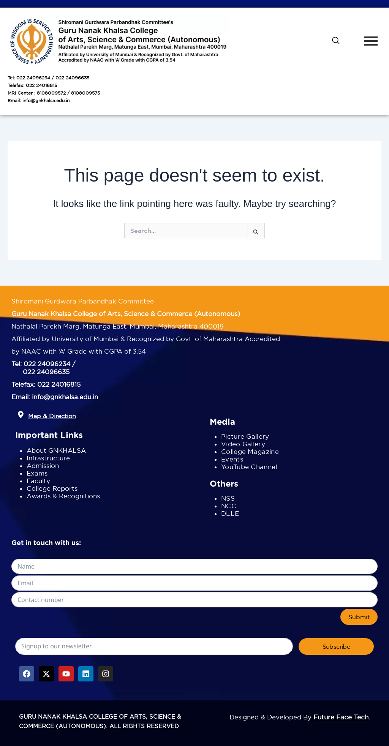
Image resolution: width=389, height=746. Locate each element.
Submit (359, 616)
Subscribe (336, 646)
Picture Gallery (245, 436)
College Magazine (250, 451)
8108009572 (51, 92)
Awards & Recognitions (63, 495)
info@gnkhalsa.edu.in (46, 100)
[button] (20, 415)
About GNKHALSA (56, 450)
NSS (228, 498)
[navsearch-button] (335, 41)
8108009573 (85, 92)
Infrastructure (48, 458)
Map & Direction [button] (52, 416)
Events (232, 459)
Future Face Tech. (341, 717)
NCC (228, 505)
